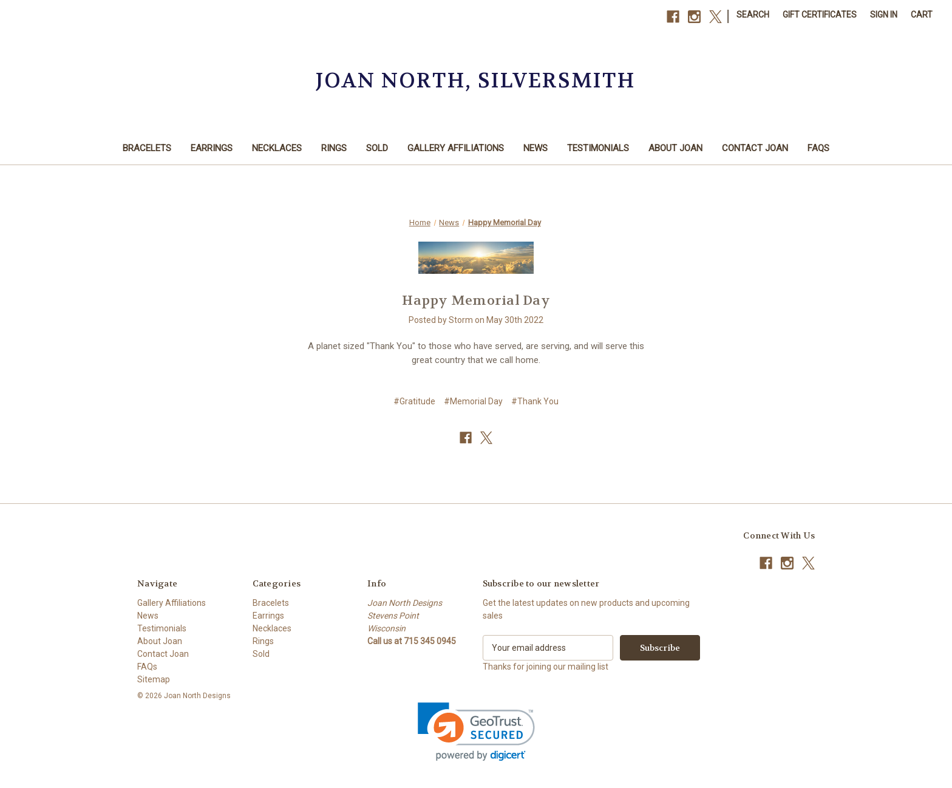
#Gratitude (414, 401)
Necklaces (277, 148)
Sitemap (153, 679)
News (535, 148)
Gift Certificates (820, 14)
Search (752, 14)
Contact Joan (755, 148)
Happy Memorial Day (476, 300)
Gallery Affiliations (455, 148)
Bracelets (147, 148)
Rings (334, 148)
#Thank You (535, 401)
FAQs (818, 148)
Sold (377, 148)
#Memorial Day (473, 401)
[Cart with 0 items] (921, 15)
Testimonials (598, 148)
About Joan (675, 148)
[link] (476, 732)
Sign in (883, 14)
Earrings (212, 148)
